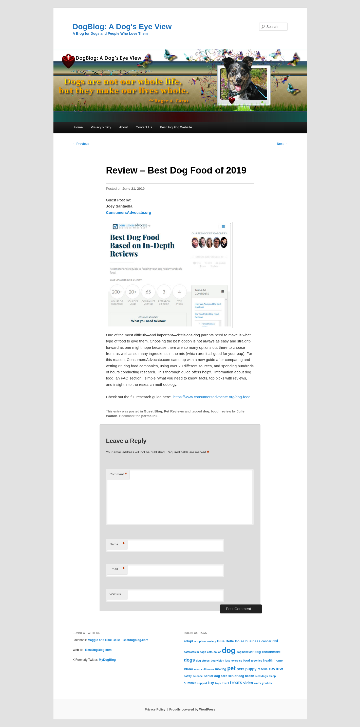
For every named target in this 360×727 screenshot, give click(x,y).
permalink (149, 416)
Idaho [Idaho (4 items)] (188, 669)
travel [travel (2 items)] (225, 683)
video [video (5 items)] (248, 683)
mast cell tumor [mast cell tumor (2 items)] (204, 669)
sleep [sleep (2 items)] (272, 676)
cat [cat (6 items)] (275, 641)
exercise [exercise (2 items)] (236, 660)
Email (117, 569)
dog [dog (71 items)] (229, 650)
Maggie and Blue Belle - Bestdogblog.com (118, 640)
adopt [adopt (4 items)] (188, 641)
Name (117, 544)
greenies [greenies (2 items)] (256, 660)
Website (115, 594)
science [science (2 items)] (198, 676)
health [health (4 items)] (268, 660)
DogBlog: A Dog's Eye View (122, 26)
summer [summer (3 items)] (190, 683)
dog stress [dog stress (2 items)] (203, 660)
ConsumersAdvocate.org (128, 212)
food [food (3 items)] (246, 660)
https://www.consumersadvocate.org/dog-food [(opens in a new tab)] (211, 397)
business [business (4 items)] (252, 641)
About (123, 127)
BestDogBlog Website (176, 127)
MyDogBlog (107, 660)
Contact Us (144, 127)
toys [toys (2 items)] (218, 683)
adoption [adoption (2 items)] (200, 641)
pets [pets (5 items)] (240, 669)
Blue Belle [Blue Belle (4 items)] (225, 641)
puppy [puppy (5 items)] (250, 669)
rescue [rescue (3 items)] (263, 669)
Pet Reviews (174, 411)
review (225, 411)
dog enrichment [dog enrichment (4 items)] (267, 652)
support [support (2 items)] (202, 683)
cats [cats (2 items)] (210, 651)
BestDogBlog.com (98, 650)
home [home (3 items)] (278, 660)
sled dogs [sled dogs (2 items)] (261, 676)
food (214, 411)
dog (206, 411)
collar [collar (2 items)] (217, 651)
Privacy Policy (101, 127)
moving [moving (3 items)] (220, 669)
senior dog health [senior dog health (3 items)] (241, 676)
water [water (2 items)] (257, 683)
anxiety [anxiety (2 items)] (211, 641)
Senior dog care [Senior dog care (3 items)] (215, 676)
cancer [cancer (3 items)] (266, 641)
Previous (81, 144)
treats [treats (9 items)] (236, 682)
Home (78, 127)
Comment (118, 474)
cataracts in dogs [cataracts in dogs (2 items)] (195, 651)
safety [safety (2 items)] (188, 676)
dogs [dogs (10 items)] (189, 660)
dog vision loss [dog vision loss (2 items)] (221, 660)
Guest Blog (153, 411)
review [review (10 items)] (276, 668)
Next (282, 144)
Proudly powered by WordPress (192, 709)
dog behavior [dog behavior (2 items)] (245, 651)
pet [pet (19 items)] (231, 668)
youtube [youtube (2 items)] (267, 683)
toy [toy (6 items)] (211, 683)
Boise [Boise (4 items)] (239, 641)
